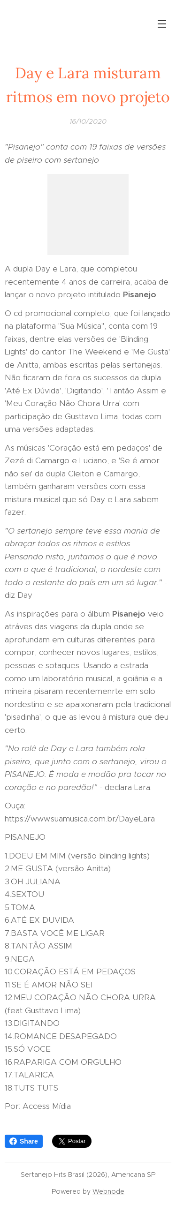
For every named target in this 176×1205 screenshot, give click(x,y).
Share (23, 1141)
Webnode (108, 1191)
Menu (162, 23)
